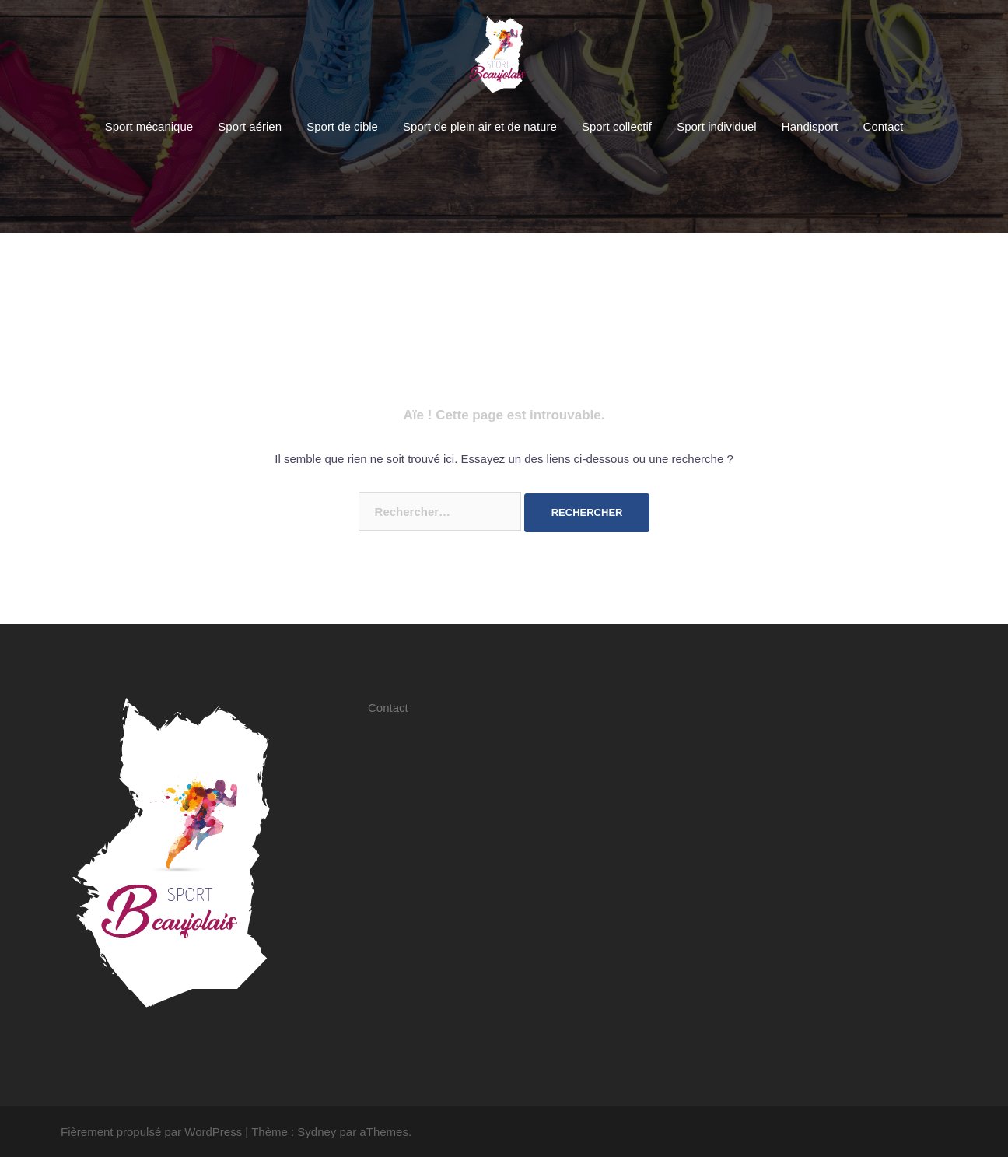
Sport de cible (342, 126)
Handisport (810, 126)
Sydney (316, 1131)
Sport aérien (250, 126)
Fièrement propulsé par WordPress (151, 1131)
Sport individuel (717, 126)
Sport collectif (617, 126)
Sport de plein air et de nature (480, 126)
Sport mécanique (149, 126)
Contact (883, 126)
